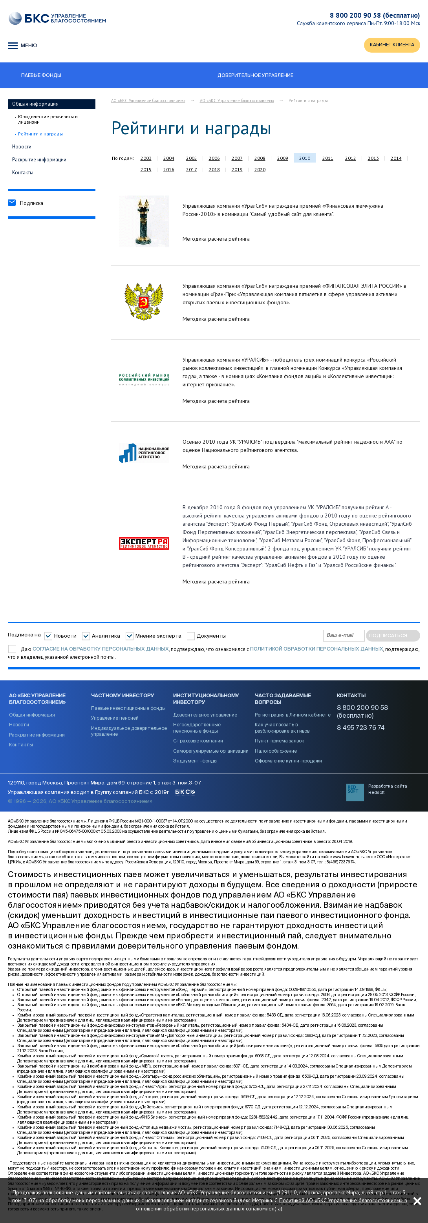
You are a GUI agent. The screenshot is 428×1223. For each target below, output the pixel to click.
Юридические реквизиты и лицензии (48, 120)
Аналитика (106, 637)
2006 (214, 159)
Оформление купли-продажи (288, 763)
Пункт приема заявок (279, 743)
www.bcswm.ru (346, 860)
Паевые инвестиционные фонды (128, 710)
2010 (304, 159)
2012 (350, 159)
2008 (259, 159)
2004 (168, 159)
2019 (237, 170)
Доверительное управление (205, 717)
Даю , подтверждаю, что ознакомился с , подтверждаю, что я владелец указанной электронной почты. (213, 654)
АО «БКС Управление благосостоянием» (148, 101)
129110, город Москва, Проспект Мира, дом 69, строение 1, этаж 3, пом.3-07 (104, 786)
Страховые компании (198, 743)
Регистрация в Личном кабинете (293, 717)
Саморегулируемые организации (211, 753)
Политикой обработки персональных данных (316, 650)
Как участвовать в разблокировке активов (282, 730)
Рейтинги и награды (40, 134)
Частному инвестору (122, 697)
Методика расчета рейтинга (216, 239)
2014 (396, 159)
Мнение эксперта (158, 637)
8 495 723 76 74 (361, 731)
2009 (282, 159)
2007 (237, 159)
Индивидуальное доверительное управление (129, 733)
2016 (168, 170)
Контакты (22, 173)
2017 (191, 170)
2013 (373, 159)
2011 (327, 159)
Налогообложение (276, 753)
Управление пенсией (115, 720)
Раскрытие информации (39, 160)
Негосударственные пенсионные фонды (197, 730)
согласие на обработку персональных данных (101, 650)
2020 (259, 170)
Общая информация (35, 104)
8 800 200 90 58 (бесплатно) (375, 15)
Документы (211, 637)
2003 (146, 159)
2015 (146, 170)
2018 (214, 170)
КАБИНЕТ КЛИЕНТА (390, 45)
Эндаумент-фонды (195, 763)
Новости (21, 147)
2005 (191, 159)
